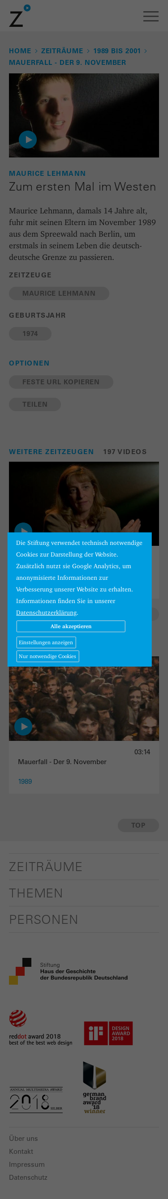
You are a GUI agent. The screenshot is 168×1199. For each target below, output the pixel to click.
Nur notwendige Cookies (47, 656)
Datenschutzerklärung (46, 612)
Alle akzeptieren (71, 626)
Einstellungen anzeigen (46, 642)
